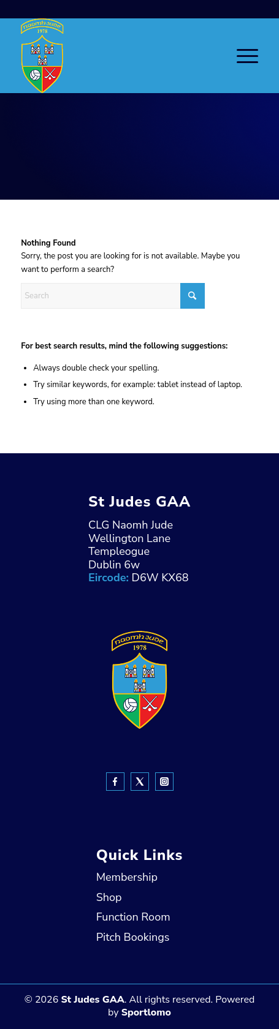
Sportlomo (146, 1012)
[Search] (113, 296)
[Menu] (241, 55)
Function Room (133, 917)
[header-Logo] (115, 55)
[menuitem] (241, 55)
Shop (109, 897)
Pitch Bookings (133, 937)
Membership (127, 877)
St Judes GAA (92, 999)
